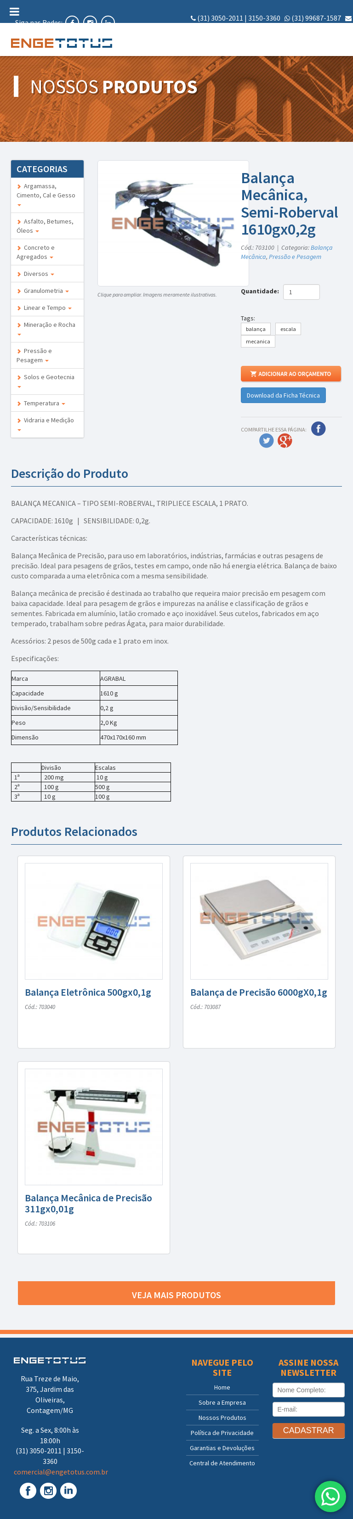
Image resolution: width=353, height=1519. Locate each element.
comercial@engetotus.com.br (304, 28)
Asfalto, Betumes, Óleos (45, 226)
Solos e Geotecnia (45, 380)
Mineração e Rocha (46, 328)
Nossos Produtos (222, 1417)
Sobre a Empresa (222, 1402)
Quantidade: (261, 291)
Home (222, 1387)
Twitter (266, 440)
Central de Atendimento (222, 1463)
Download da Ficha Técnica (283, 395)
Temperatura (41, 403)
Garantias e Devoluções (222, 1448)
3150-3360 (264, 17)
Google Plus (285, 440)
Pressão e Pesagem (34, 355)
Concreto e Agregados (36, 252)
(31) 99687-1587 (316, 17)
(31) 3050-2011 (220, 17)
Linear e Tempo (44, 307)
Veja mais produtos (176, 1294)
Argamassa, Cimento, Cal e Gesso (46, 194)
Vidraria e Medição (45, 423)
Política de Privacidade (222, 1433)
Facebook (318, 428)
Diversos (35, 273)
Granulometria (43, 290)
